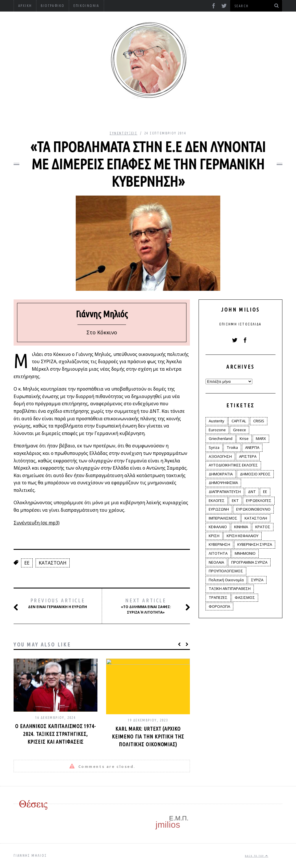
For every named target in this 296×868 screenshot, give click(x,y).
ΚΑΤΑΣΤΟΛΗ (52, 563)
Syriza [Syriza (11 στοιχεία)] (214, 447)
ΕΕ (26, 563)
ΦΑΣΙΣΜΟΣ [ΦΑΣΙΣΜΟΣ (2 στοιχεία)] (245, 597)
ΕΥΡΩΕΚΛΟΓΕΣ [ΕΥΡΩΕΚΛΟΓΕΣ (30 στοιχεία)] (258, 500)
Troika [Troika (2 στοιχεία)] (232, 447)
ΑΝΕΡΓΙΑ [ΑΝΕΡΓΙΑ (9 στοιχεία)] (252, 447)
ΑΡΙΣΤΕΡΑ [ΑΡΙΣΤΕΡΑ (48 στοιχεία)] (247, 456)
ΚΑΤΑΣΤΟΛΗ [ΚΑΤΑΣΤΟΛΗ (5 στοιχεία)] (256, 518)
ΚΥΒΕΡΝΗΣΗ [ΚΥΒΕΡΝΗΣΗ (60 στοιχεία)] (219, 544)
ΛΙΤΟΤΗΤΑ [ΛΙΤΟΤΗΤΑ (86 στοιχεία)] (218, 553)
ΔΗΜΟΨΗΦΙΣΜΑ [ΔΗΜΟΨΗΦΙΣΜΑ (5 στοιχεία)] (223, 482)
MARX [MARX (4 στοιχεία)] (261, 438)
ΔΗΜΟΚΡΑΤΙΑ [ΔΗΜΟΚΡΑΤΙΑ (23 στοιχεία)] (221, 474)
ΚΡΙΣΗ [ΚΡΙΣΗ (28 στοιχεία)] (214, 535)
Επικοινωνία (86, 6)
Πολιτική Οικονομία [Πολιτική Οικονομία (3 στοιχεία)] (226, 579)
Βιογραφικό (52, 6)
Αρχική (25, 6)
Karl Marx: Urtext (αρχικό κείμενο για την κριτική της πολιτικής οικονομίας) (148, 736)
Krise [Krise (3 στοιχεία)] (244, 438)
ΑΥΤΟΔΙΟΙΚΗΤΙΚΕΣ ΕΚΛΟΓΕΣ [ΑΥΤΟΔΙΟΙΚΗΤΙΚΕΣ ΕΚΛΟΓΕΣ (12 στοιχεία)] (233, 465)
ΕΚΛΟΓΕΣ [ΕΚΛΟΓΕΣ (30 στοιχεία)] (217, 500)
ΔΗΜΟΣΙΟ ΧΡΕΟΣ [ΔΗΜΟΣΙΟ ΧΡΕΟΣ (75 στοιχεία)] (255, 474)
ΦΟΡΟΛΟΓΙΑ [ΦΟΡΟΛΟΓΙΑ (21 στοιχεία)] (219, 606)
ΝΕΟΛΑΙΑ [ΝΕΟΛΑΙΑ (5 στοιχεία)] (216, 562)
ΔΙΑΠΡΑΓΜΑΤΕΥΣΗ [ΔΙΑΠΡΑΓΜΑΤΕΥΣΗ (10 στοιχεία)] (225, 491)
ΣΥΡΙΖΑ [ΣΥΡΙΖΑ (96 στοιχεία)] (257, 579)
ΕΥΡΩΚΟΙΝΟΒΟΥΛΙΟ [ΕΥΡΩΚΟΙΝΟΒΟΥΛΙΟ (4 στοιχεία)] (253, 509)
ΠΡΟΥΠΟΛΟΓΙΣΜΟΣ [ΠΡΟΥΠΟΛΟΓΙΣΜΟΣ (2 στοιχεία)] (226, 570)
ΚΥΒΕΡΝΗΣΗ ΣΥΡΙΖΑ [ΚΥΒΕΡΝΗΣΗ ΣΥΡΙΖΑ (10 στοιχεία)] (254, 544)
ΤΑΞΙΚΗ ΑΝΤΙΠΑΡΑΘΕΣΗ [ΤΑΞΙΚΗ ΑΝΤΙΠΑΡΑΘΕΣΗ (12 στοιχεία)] (230, 588)
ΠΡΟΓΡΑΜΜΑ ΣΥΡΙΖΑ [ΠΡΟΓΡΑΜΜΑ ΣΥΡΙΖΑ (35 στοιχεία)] (249, 562)
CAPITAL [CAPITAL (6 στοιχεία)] (239, 420)
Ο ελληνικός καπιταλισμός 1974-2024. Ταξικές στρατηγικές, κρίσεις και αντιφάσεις (55, 734)
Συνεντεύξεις (123, 133)
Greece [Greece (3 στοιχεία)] (239, 429)
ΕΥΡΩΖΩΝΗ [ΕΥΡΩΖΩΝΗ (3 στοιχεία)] (219, 509)
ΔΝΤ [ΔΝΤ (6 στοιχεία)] (252, 491)
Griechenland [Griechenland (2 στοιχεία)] (220, 438)
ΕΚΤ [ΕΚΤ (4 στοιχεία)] (235, 500)
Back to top (256, 855)
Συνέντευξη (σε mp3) (37, 523)
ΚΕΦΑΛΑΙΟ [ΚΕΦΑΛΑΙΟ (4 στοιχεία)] (218, 526)
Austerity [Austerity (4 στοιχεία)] (216, 420)
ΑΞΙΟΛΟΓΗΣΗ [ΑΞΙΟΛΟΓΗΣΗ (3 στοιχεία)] (220, 456)
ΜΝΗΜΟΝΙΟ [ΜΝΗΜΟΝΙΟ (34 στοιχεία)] (245, 553)
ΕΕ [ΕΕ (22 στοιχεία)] (265, 491)
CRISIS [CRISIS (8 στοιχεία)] (258, 420)
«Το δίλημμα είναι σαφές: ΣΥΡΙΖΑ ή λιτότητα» (149, 605)
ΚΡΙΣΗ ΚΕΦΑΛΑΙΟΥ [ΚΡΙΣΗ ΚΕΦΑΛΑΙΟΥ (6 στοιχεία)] (242, 535)
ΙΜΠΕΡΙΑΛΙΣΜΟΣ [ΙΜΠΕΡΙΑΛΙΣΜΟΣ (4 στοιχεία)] (223, 518)
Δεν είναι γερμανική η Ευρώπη (56, 603)
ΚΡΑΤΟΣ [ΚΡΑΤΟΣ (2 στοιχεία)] (262, 526)
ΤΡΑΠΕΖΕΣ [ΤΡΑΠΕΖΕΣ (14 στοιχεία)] (218, 597)
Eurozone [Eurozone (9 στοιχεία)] (217, 429)
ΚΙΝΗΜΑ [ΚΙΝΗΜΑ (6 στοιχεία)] (241, 526)
